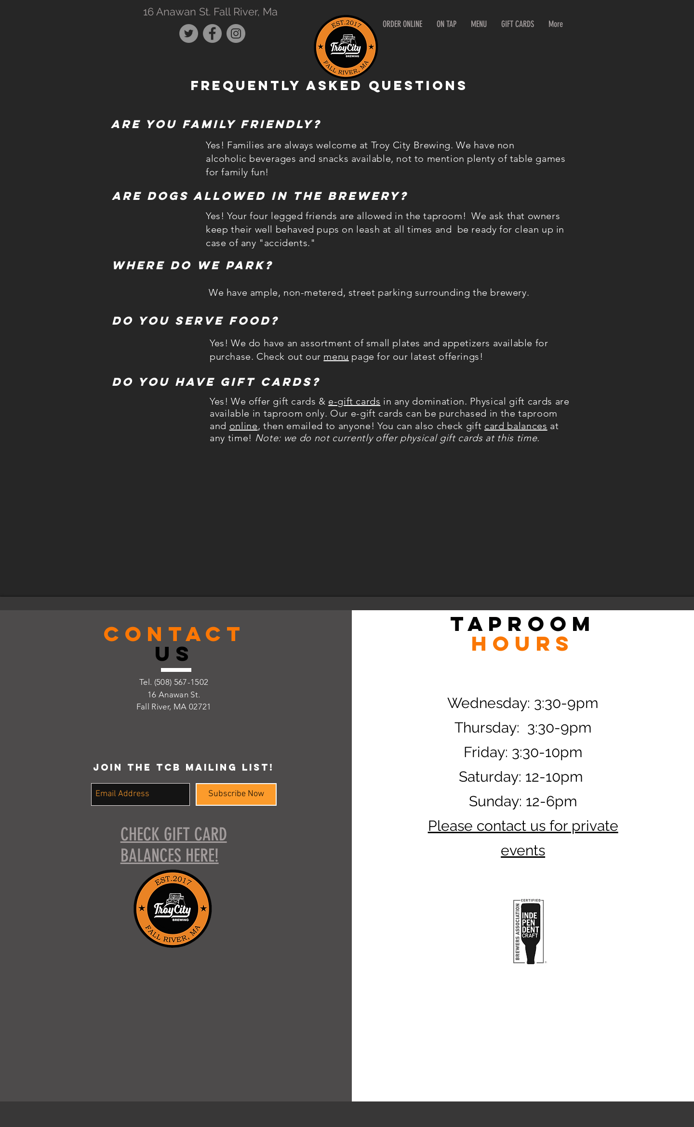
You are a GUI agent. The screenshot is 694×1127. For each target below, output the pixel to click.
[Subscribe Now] (236, 794)
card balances (515, 426)
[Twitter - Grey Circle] (188, 33)
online (243, 426)
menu (335, 356)
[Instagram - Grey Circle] (236, 33)
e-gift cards (354, 401)
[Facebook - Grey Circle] (212, 33)
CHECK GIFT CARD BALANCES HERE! (173, 845)
